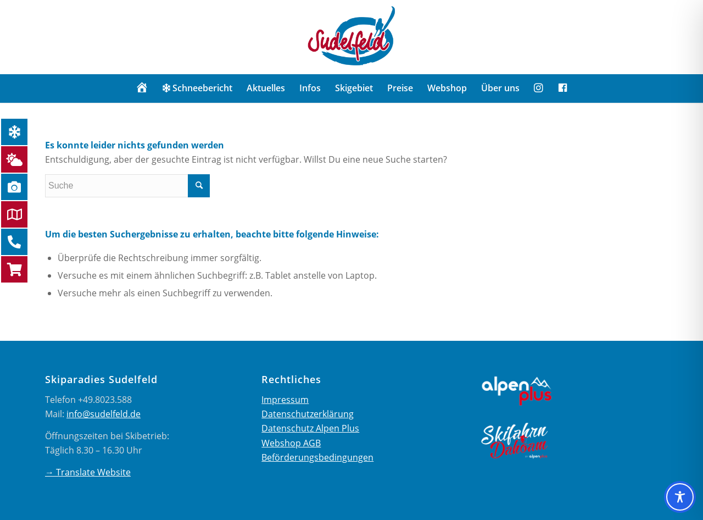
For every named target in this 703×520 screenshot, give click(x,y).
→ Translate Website (88, 472)
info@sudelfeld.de (103, 414)
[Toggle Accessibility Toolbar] (680, 497)
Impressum (285, 400)
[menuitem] (141, 88)
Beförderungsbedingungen (317, 457)
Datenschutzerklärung (307, 414)
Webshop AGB (291, 443)
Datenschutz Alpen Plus (310, 428)
